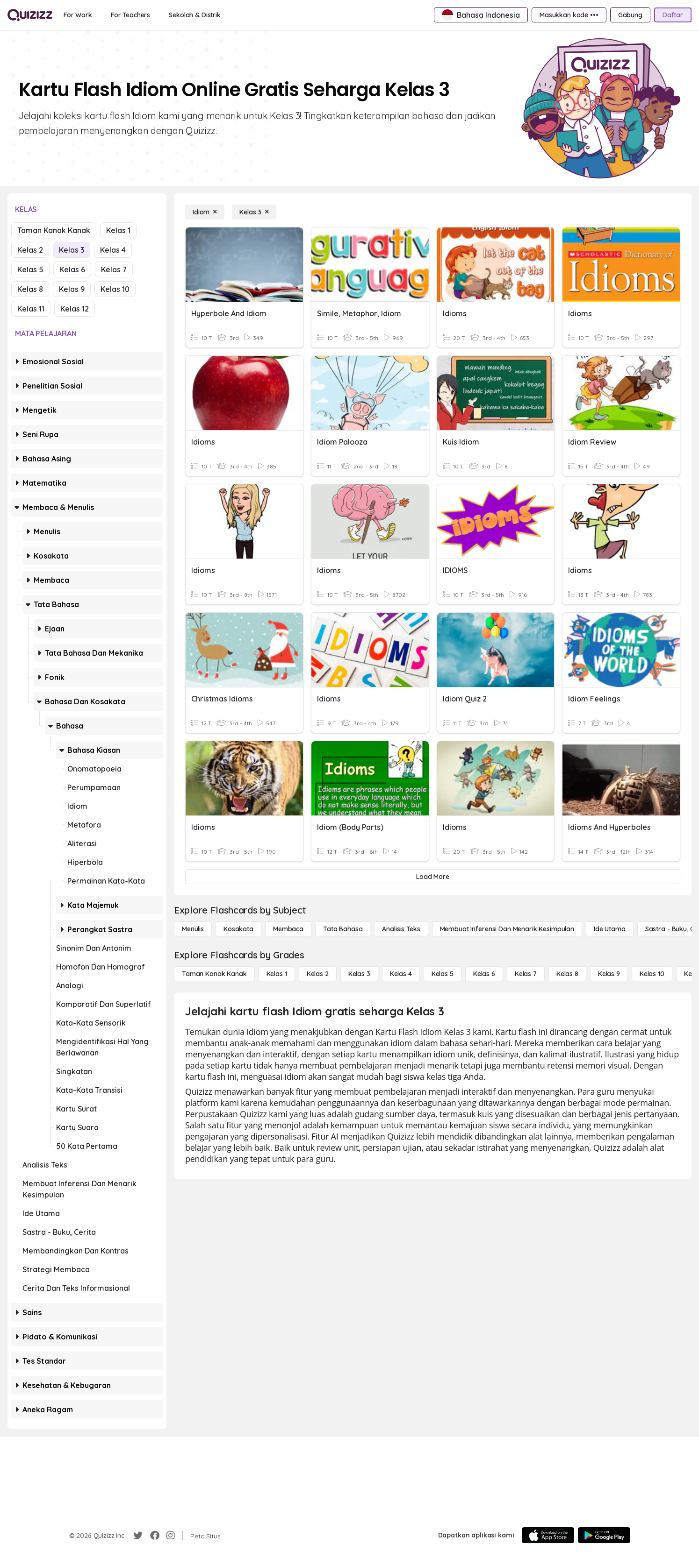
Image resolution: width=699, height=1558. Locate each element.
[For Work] (78, 14)
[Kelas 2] (318, 973)
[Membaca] (288, 928)
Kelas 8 (30, 289)
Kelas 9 (72, 289)
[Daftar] (673, 14)
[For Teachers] (130, 14)
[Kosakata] (238, 928)
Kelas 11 (30, 308)
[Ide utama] (610, 928)
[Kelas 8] (567, 973)
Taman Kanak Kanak (53, 230)
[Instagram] (170, 1535)
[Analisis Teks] (401, 928)
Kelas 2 (30, 250)
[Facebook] (154, 1535)
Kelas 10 (115, 289)
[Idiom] (204, 212)
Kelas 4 (113, 250)
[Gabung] (630, 14)
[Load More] (432, 876)
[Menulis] (193, 928)
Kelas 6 (72, 269)
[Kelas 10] (652, 973)
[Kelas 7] (526, 973)
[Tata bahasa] (342, 928)
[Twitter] (138, 1535)
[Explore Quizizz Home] (29, 15)
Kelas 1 (118, 230)
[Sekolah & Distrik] (194, 14)
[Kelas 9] (609, 973)
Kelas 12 (74, 308)
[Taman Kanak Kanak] (214, 973)
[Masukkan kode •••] (569, 14)
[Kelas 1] (277, 973)
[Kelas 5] (442, 973)
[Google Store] (604, 1535)
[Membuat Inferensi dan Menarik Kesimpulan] (507, 928)
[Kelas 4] (401, 973)
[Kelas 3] (254, 212)
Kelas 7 (114, 269)
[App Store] (548, 1535)
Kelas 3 (71, 250)
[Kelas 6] (484, 973)
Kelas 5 (30, 269)
